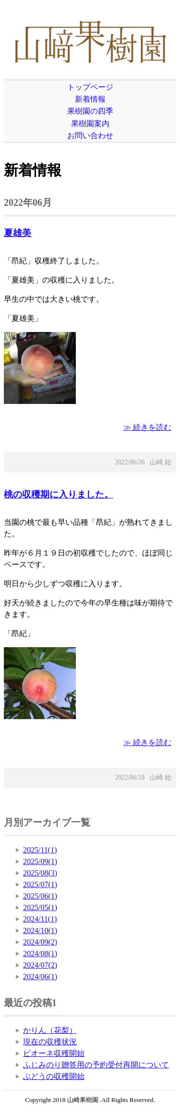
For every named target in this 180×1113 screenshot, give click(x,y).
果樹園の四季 (90, 111)
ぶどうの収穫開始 (53, 1076)
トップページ (90, 87)
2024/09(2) (40, 942)
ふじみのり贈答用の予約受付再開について (96, 1065)
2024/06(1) (40, 976)
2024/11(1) (40, 919)
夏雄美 (17, 233)
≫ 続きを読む (147, 427)
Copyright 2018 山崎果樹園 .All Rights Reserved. (90, 1099)
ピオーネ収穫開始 (53, 1053)
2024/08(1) (40, 953)
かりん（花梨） (50, 1030)
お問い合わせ (90, 135)
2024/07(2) (40, 965)
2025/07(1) (40, 884)
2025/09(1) (40, 861)
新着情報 (90, 99)
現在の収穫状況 (50, 1042)
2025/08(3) (40, 873)
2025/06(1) (40, 896)
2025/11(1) (40, 850)
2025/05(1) (40, 907)
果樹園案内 (90, 123)
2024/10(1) (40, 930)
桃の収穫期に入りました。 (58, 494)
